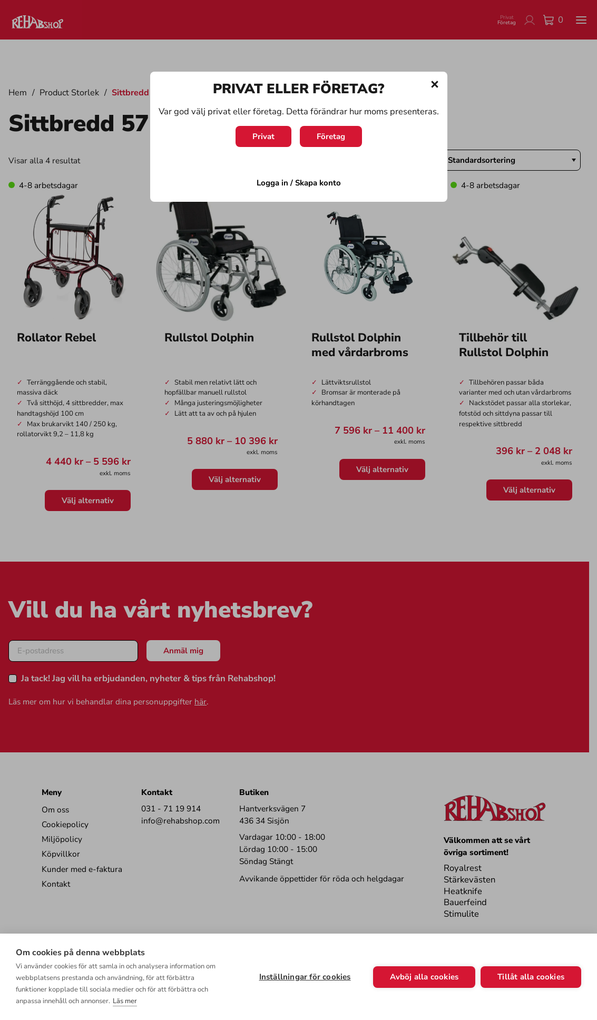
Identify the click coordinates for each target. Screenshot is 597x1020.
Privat (263, 136)
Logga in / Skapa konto (299, 183)
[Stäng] (434, 84)
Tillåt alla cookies (530, 977)
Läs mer (125, 1001)
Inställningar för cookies (305, 977)
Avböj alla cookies (424, 977)
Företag (331, 136)
